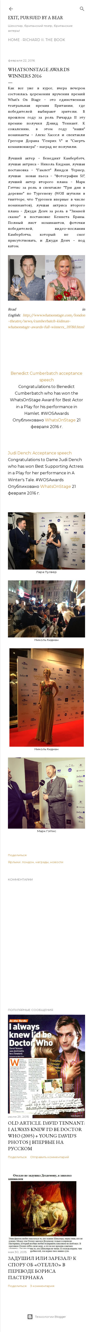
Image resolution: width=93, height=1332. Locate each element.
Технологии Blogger (46, 1317)
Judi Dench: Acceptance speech (40, 453)
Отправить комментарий (49, 1157)
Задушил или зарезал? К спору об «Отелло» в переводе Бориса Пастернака (42, 1268)
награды (42, 862)
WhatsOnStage (60, 420)
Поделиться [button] (17, 855)
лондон (28, 862)
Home (14, 40)
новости (56, 862)
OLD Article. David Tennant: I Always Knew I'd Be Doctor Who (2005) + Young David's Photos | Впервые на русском (46, 1136)
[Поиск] (82, 8)
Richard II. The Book (44, 40)
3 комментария (42, 1286)
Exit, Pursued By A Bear (35, 17)
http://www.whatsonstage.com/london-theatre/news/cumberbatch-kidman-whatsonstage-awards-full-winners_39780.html (46, 321)
